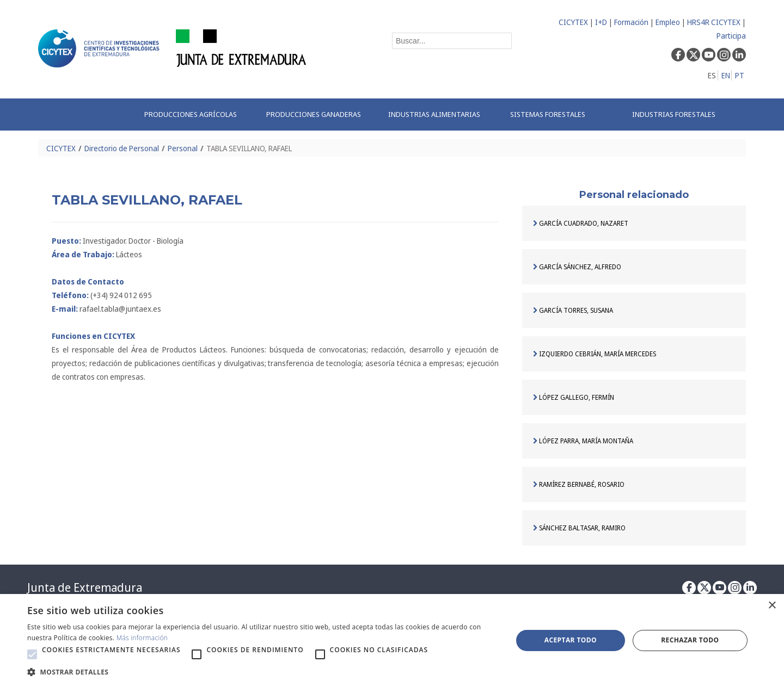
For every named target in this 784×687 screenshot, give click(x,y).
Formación (631, 22)
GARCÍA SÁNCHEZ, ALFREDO (577, 266)
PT (739, 75)
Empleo (668, 22)
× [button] (772, 606)
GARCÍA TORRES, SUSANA (573, 310)
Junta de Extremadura (84, 587)
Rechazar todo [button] (690, 640)
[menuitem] (194, 114)
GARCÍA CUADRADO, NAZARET (580, 223)
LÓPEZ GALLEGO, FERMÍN (573, 397)
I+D (601, 22)
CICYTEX (573, 22)
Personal (183, 148)
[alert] (392, 640)
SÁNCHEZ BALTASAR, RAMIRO (579, 528)
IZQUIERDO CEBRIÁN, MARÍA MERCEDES (594, 353)
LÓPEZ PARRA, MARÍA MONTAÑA (583, 440)
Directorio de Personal (121, 148)
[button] (32, 654)
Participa (731, 35)
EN (725, 75)
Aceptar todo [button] (570, 640)
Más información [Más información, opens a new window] (142, 637)
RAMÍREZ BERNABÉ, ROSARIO (578, 484)
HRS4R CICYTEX (713, 22)
